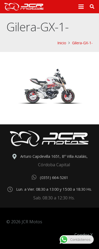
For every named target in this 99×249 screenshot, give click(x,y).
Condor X (83, 235)
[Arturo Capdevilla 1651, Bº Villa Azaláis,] (15, 157)
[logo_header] (24, 7)
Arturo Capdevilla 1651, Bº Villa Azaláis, (54, 156)
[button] (81, 6)
